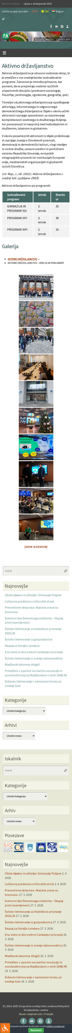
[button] (36, 36)
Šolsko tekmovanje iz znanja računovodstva (34, 658)
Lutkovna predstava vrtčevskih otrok (29, 601)
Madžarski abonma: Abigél (22, 664)
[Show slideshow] (36, 547)
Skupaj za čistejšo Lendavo (22, 646)
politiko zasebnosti (55, 1026)
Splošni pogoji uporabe (15, 11)
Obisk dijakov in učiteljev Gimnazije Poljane (33, 595)
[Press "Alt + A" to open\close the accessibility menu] (5, 1028)
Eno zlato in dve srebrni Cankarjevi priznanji (34, 652)
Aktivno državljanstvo (22, 259)
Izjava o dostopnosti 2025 (38, 3)
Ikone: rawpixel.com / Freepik (36, 1014)
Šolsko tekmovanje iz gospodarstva (28, 639)
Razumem (36, 1030)
